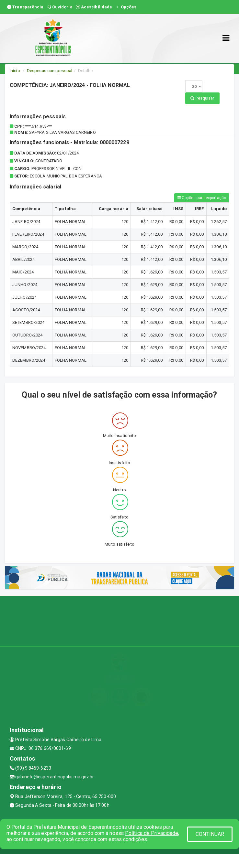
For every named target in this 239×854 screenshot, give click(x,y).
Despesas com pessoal (49, 70)
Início (15, 70)
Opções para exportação (201, 198)
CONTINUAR (210, 834)
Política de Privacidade (151, 833)
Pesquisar (202, 98)
